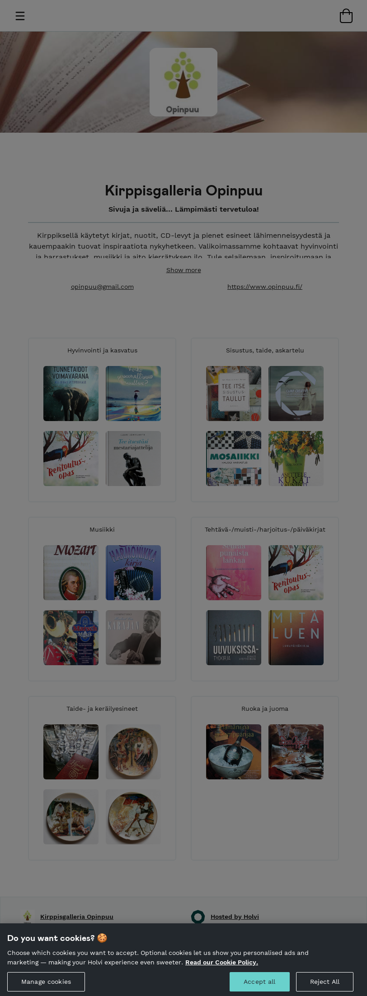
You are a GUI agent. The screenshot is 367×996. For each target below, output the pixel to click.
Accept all (259, 985)
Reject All (324, 985)
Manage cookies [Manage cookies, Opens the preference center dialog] (46, 985)
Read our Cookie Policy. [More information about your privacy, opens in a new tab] (221, 966)
